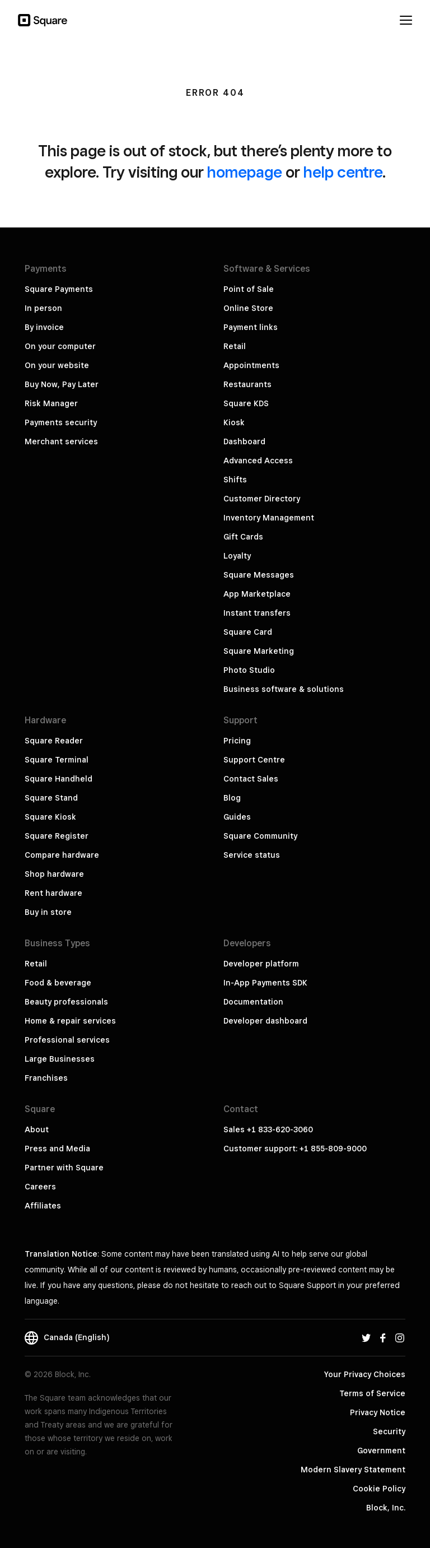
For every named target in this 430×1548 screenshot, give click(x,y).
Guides (237, 816)
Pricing (237, 740)
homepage (244, 171)
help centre (342, 171)
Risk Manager (51, 403)
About (37, 1129)
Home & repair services (70, 1020)
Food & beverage (58, 982)
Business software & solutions (283, 689)
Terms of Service (372, 1393)
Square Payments (59, 289)
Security (389, 1431)
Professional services (67, 1039)
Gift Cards (243, 536)
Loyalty (237, 555)
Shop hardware (54, 874)
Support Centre (254, 759)
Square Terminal (56, 759)
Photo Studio (249, 670)
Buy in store (48, 912)
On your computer (60, 346)
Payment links (250, 327)
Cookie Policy (379, 1488)
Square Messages (258, 574)
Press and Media (57, 1148)
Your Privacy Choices (364, 1374)
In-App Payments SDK (265, 982)
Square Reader (54, 740)
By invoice (44, 327)
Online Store (248, 308)
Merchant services (61, 441)
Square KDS (246, 403)
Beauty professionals (66, 1001)
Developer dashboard (265, 1020)
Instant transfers (257, 612)
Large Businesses (60, 1058)
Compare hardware (62, 854)
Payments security (61, 422)
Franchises (46, 1077)
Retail (234, 346)
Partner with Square (64, 1167)
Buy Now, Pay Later (62, 384)
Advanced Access (258, 460)
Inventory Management (268, 517)
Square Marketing (258, 651)
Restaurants (247, 384)
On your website (57, 365)
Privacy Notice (377, 1412)
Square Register (56, 835)
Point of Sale (248, 289)
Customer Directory (261, 498)
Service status (251, 854)
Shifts (235, 479)
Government (381, 1450)
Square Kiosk (50, 816)
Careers (40, 1186)
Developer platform (261, 963)
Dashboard (244, 441)
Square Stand (51, 797)
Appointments (251, 365)
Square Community (260, 835)
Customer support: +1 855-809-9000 (295, 1148)
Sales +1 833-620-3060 (268, 1129)
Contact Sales (250, 778)
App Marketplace (257, 593)
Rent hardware (53, 893)
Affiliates (43, 1205)
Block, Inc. (385, 1507)
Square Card (247, 631)
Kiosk (234, 422)
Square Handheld (58, 778)
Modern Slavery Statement (353, 1469)
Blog (232, 797)
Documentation (253, 1001)
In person (43, 308)
